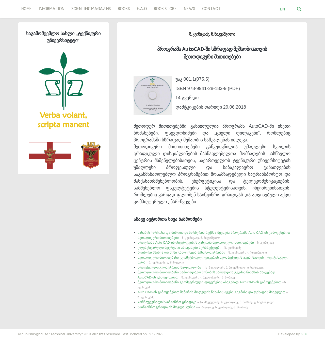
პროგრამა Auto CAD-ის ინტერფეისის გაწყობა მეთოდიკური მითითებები (206, 242)
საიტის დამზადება (15, 331)
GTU (304, 334)
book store (165, 9)
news (189, 9)
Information (51, 9)
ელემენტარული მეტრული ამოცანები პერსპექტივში (189, 247)
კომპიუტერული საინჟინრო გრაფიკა (206, 302)
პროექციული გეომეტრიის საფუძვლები (201, 267)
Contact (211, 9)
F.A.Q (142, 9)
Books (124, 9)
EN (282, 9)
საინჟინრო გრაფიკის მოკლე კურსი (193, 307)
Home (26, 9)
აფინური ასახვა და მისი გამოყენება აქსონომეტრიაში (202, 252)
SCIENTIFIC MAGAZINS (91, 9)
